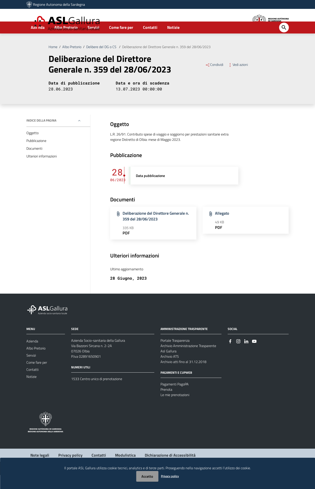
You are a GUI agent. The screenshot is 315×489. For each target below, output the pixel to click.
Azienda (38, 41)
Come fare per (121, 41)
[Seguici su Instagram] (238, 355)
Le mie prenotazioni (174, 408)
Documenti (34, 162)
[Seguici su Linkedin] (246, 355)
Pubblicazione (36, 154)
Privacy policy (170, 476)
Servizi (93, 41)
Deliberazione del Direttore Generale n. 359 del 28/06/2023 (166, 60)
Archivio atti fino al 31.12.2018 (183, 375)
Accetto (147, 476)
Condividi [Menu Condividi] (214, 78)
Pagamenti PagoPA (174, 398)
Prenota (166, 403)
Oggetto (32, 146)
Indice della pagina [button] (41, 134)
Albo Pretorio (66, 41)
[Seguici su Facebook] (230, 355)
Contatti (150, 41)
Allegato (222, 227)
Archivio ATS (169, 370)
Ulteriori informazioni (41, 170)
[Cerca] (284, 41)
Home (53, 60)
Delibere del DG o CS (101, 60)
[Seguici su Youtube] (254, 355)
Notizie (173, 41)
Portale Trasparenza (175, 354)
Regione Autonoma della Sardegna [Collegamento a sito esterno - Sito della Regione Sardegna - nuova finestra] (59, 4)
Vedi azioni (238, 78)
